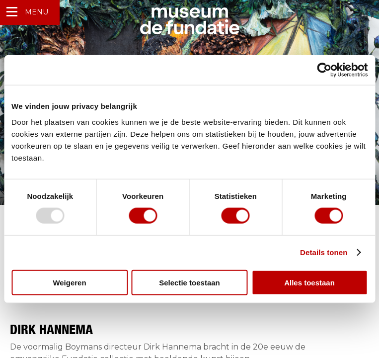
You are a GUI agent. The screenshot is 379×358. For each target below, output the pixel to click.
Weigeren (69, 282)
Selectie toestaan (189, 282)
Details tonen (323, 252)
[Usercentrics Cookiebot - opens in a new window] (324, 70)
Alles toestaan (309, 282)
